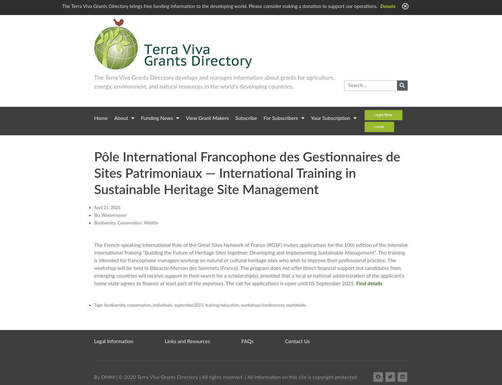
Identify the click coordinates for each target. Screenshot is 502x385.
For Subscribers (283, 118)
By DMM (104, 377)
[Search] (402, 85)
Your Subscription (334, 118)
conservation (139, 305)
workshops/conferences (263, 305)
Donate (388, 6)
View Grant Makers (207, 118)
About (124, 118)
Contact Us (297, 341)
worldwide (296, 305)
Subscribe (246, 118)
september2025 (188, 305)
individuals (162, 305)
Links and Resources (187, 341)
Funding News (160, 118)
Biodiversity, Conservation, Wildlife (126, 222)
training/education (222, 305)
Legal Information (114, 341)
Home (101, 118)
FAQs (247, 341)
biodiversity (114, 305)
